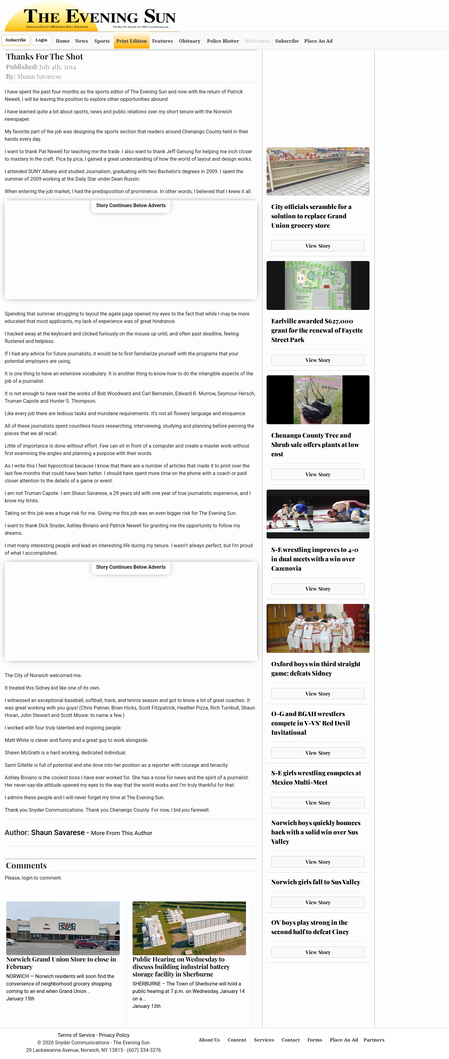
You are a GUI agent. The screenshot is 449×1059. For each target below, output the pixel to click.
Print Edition (131, 41)
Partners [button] (375, 1040)
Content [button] (238, 1040)
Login (41, 40)
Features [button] (162, 41)
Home (63, 41)
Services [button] (264, 1040)
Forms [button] (315, 1040)
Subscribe (16, 40)
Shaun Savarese (59, 832)
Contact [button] (291, 1040)
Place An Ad (318, 41)
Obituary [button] (189, 41)
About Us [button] (210, 1040)
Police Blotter (223, 41)
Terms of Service (76, 1035)
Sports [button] (102, 41)
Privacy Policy (114, 1035)
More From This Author (121, 833)
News (81, 41)
